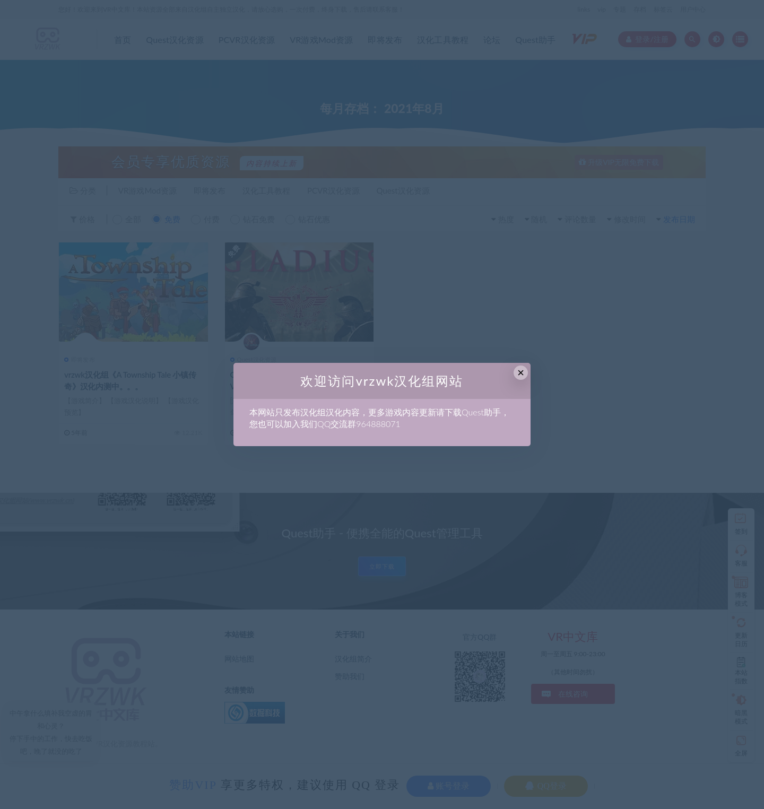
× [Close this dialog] (520, 372)
